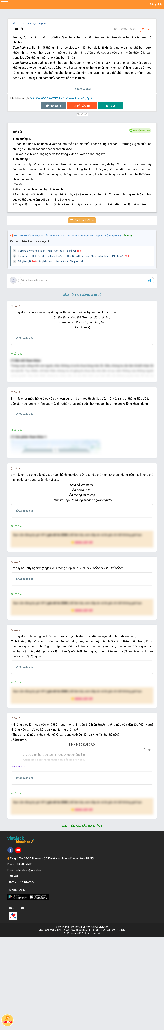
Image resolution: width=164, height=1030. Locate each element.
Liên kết (13, 969)
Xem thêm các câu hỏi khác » (82, 918)
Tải (110, 105)
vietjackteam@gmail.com (28, 962)
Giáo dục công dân (37, 23)
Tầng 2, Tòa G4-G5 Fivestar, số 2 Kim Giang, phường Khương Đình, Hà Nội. (52, 951)
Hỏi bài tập (7, 1019)
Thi (82, 105)
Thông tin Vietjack (21, 974)
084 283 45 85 (24, 957)
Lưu (146, 29)
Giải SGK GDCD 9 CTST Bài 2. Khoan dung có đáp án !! (62, 98)
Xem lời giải (82, 89)
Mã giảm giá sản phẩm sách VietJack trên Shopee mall (50, 261)
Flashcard (53, 105)
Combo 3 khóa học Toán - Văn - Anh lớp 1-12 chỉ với (50, 250)
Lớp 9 (22, 23)
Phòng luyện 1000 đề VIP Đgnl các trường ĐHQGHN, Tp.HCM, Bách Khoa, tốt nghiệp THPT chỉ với (74, 256)
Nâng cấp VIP (82, 635)
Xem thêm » (18, 859)
